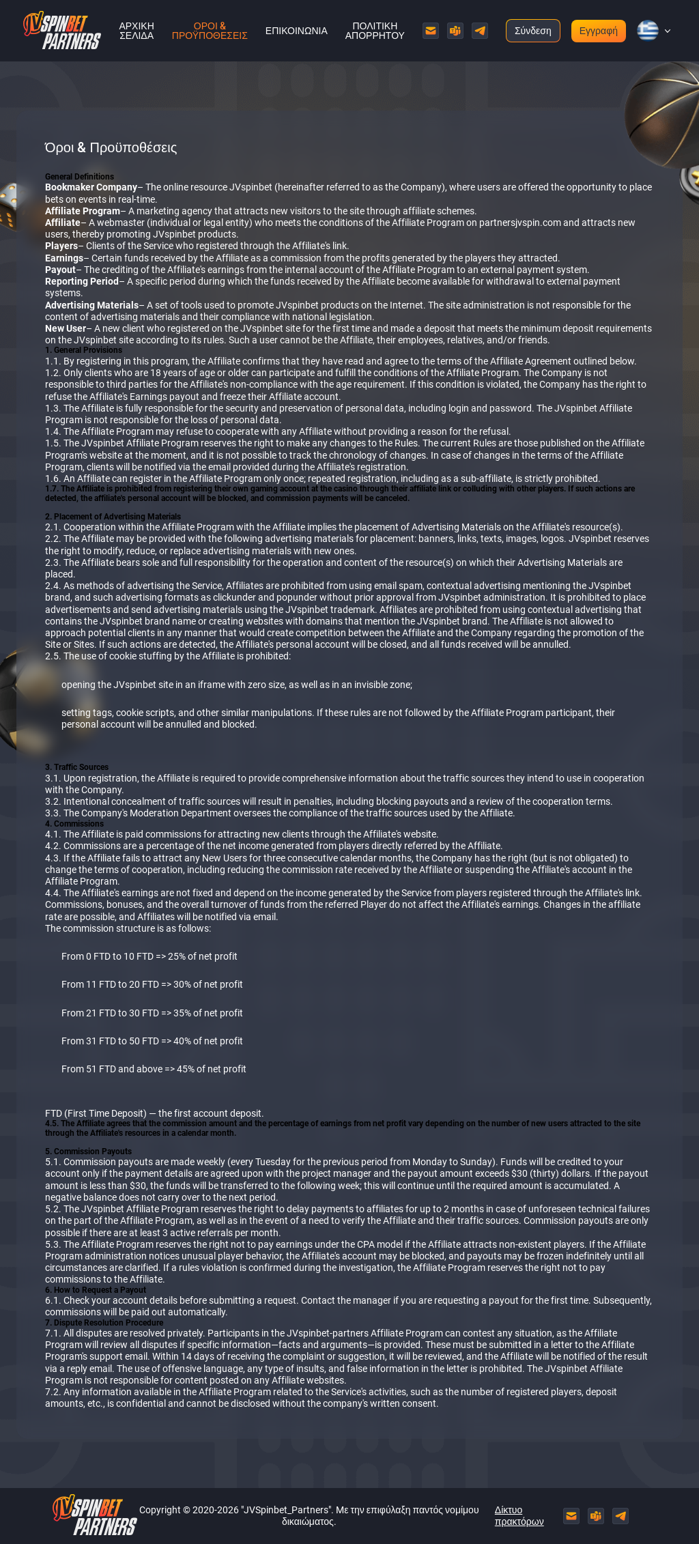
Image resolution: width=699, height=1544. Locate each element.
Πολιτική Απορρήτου (375, 30)
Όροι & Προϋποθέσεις (210, 30)
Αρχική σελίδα (136, 30)
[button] (648, 31)
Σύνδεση (533, 30)
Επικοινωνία (297, 30)
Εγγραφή (599, 30)
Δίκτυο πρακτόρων (519, 1515)
